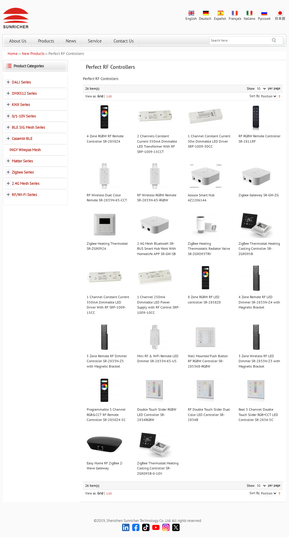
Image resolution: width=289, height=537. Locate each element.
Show (250, 88)
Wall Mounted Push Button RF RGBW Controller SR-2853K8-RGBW (208, 361)
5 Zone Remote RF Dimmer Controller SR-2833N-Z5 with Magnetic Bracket (107, 361)
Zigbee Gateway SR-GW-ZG (259, 195)
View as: (90, 96)
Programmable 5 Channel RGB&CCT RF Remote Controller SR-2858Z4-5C (106, 414)
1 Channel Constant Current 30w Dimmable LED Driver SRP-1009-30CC (209, 141)
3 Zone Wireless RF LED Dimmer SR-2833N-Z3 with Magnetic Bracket (259, 361)
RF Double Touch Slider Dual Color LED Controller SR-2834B (209, 414)
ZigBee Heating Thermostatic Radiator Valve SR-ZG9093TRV (209, 248)
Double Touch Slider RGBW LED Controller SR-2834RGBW (156, 414)
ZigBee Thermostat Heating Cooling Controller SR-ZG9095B (259, 248)
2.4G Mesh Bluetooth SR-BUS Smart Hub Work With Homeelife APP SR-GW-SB (156, 248)
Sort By (254, 96)
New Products (33, 53)
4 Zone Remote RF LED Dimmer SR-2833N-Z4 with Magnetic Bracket (259, 302)
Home (13, 53)
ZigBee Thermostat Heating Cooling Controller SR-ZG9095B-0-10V (157, 468)
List (109, 96)
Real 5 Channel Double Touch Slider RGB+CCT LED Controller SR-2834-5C (258, 414)
